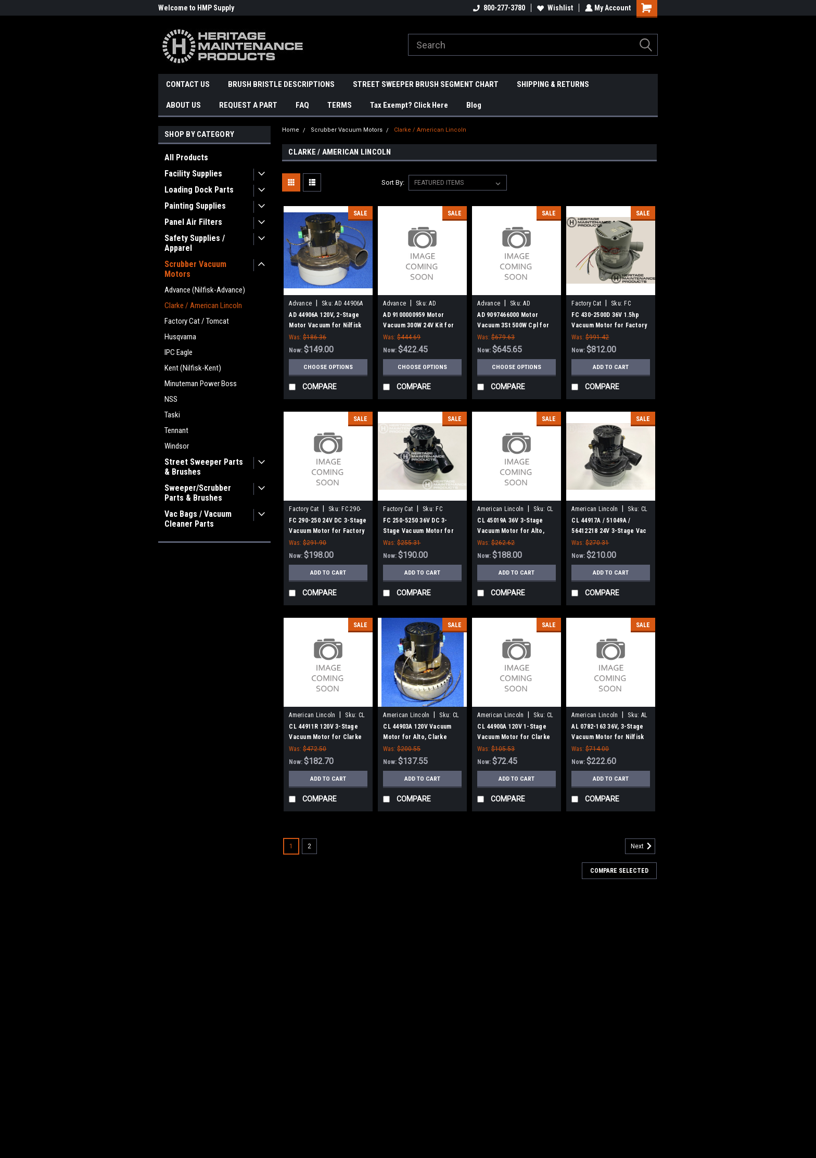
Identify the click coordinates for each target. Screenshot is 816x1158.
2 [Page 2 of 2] (309, 846)
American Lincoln (500, 509)
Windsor (176, 446)
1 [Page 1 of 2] (291, 846)
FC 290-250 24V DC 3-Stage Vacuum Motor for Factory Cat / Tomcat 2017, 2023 (327, 531)
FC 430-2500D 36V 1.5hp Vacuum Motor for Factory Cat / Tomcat (609, 325)
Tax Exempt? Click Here (409, 105)
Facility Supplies (193, 174)
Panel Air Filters (193, 222)
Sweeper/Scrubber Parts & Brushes (197, 493)
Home (290, 129)
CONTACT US (188, 84)
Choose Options (328, 367)
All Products (186, 157)
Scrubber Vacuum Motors (195, 269)
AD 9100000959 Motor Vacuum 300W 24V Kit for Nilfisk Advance (418, 325)
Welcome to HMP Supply (196, 8)
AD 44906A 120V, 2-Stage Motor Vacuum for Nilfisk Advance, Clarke (325, 325)
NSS (170, 399)
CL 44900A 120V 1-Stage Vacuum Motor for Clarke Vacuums (513, 737)
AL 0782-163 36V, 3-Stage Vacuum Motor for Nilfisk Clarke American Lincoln (607, 737)
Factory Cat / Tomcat (196, 321)
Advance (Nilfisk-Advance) (204, 290)
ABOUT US (183, 105)
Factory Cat (586, 303)
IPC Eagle (178, 352)
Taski (172, 414)
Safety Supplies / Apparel (194, 243)
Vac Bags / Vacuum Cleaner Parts (198, 519)
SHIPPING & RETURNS (553, 84)
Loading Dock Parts (199, 190)
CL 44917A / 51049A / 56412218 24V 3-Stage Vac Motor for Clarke (608, 531)
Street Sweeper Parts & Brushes (203, 467)
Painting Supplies (195, 206)
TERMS (339, 105)
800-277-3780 (498, 8)
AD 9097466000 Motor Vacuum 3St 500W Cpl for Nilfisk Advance (513, 325)
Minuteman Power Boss (200, 383)
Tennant (176, 430)
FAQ (302, 105)
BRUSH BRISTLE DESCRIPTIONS (281, 84)
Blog (473, 105)
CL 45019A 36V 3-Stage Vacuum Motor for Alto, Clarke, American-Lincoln (513, 531)
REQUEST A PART (248, 105)
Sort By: (392, 182)
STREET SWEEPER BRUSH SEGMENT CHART (426, 84)
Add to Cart (610, 367)
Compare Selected (619, 870)
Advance (300, 303)
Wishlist (554, 8)
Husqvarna (180, 336)
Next (643, 846)
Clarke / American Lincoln (203, 305)
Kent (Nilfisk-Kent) (192, 368)
